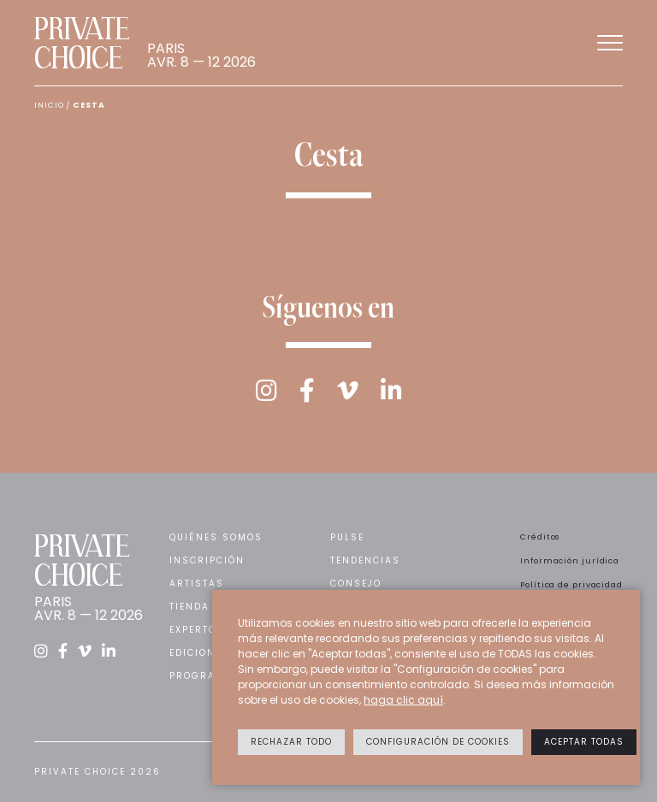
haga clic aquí (403, 700)
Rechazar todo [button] (291, 741)
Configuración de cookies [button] (438, 741)
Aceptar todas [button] (584, 741)
